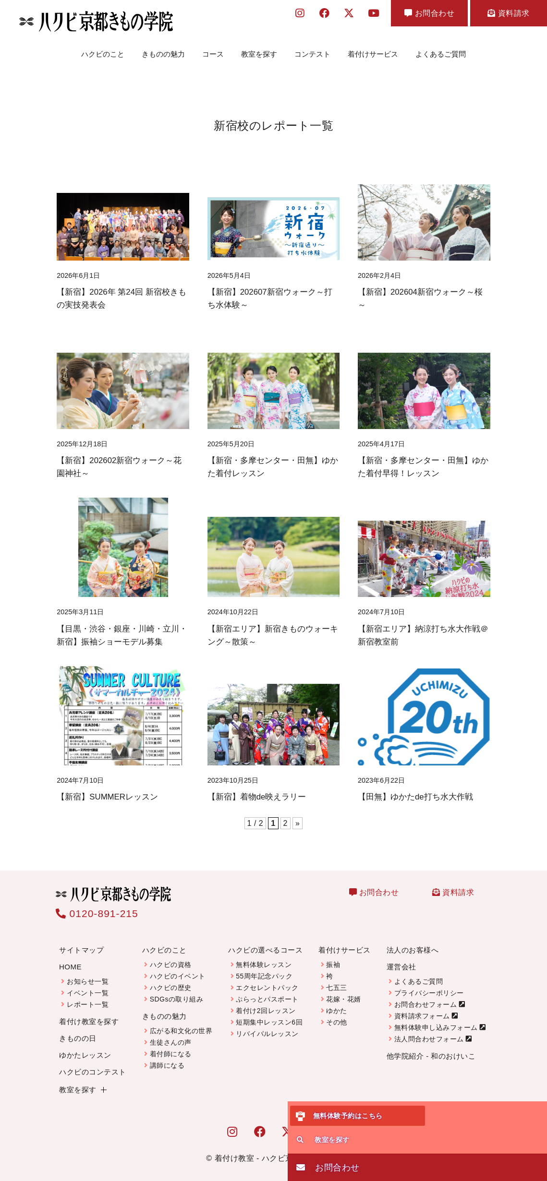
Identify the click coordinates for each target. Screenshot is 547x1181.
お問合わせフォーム (425, 997)
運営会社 (401, 959)
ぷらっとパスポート (267, 991)
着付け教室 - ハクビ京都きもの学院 (278, 1150)
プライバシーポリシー (429, 985)
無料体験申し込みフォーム (436, 1020)
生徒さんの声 (171, 1034)
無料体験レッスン (264, 957)
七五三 (336, 980)
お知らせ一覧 (88, 974)
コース (213, 50)
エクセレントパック (267, 980)
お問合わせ (429, 13)
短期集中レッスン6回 (269, 1014)
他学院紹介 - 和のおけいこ (431, 1048)
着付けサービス (373, 50)
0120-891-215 (97, 905)
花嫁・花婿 (343, 991)
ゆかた (336, 1003)
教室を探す (259, 50)
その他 (336, 1014)
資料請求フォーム (422, 1008)
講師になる (167, 1058)
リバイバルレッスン (267, 1026)
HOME (70, 959)
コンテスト (312, 50)
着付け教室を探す (89, 1014)
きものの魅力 (163, 50)
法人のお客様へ (413, 942)
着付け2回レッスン (265, 1003)
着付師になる (171, 1046)
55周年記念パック (264, 968)
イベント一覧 (88, 985)
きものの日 (78, 1030)
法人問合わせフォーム (429, 1031)
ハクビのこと (102, 50)
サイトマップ (81, 942)
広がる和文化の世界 (181, 1023)
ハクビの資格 (171, 957)
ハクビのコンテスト (92, 1064)
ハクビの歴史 (171, 980)
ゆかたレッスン (85, 1047)
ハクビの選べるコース (265, 942)
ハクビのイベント (178, 968)
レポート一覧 (88, 997)
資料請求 (508, 13)
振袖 (333, 957)
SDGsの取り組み (177, 991)
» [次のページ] (297, 815)
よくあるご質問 (440, 50)
